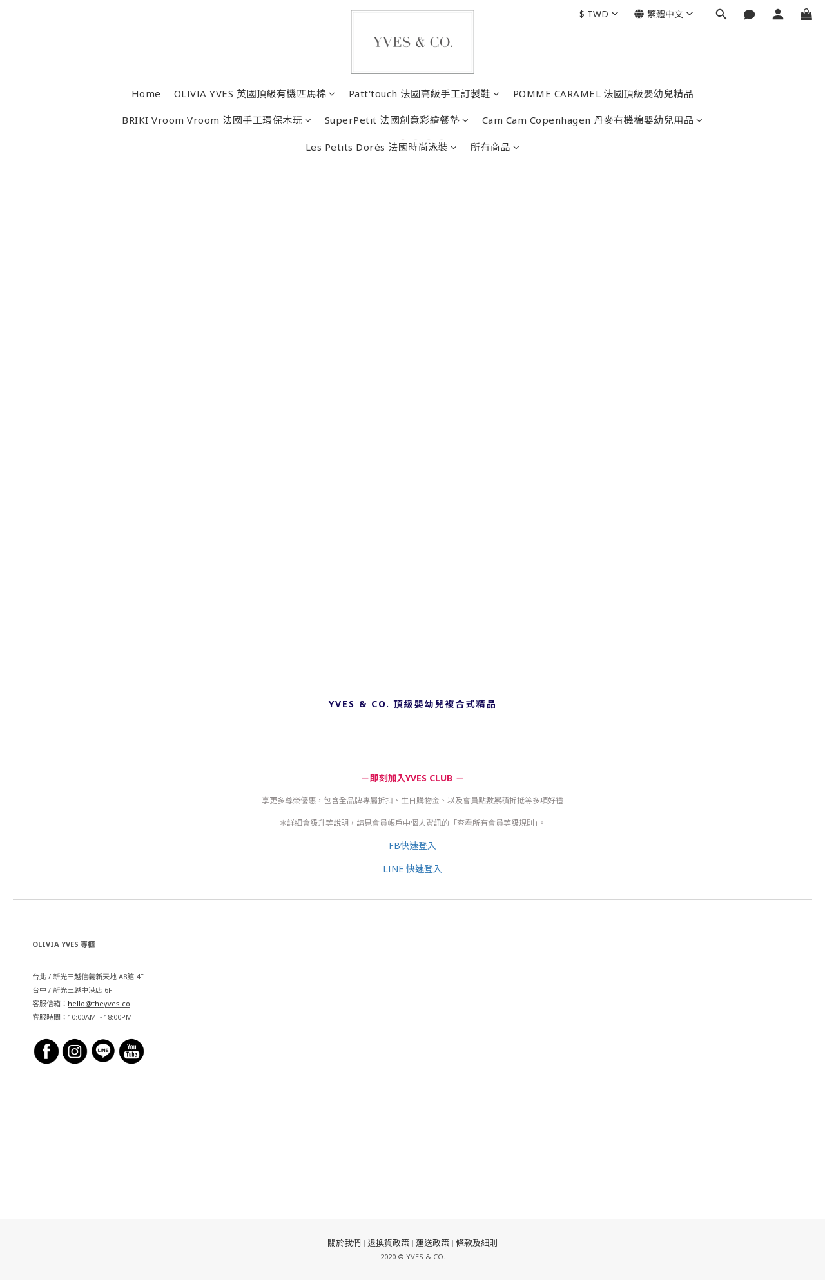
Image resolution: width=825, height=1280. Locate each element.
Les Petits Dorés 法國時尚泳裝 (382, 146)
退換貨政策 (388, 1242)
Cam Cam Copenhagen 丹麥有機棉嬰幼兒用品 (592, 119)
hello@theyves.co (99, 1003)
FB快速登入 (412, 845)
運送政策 (432, 1242)
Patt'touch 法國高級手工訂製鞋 (424, 93)
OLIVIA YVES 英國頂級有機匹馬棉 (255, 93)
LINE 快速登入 (412, 869)
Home (146, 93)
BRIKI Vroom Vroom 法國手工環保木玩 (217, 119)
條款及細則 (477, 1242)
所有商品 (495, 146)
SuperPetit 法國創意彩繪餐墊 (397, 119)
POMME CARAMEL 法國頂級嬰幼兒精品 (603, 93)
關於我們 (344, 1242)
